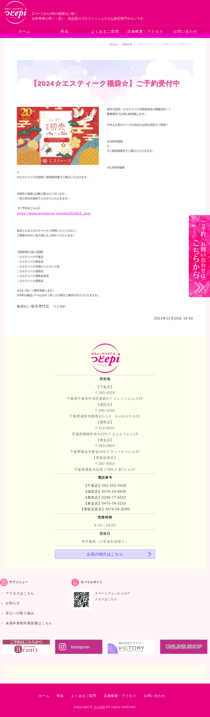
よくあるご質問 (105, 31)
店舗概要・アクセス (145, 31)
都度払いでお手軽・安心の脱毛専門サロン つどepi (16, 12)
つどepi (99, 707)
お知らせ (127, 44)
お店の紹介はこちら (105, 554)
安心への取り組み (20, 613)
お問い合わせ (185, 31)
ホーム (25, 31)
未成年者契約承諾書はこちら (29, 623)
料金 (65, 31)
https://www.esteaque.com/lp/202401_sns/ (54, 213)
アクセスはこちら (20, 593)
